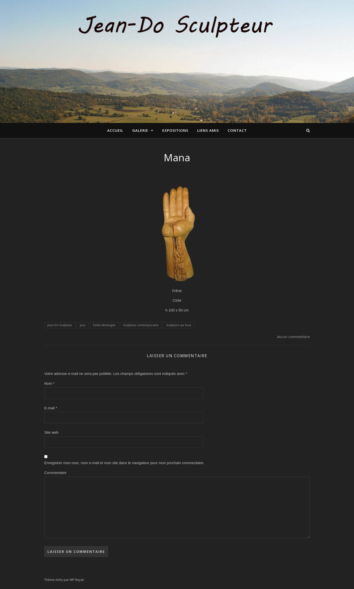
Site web (51, 432)
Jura (82, 325)
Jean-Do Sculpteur (59, 325)
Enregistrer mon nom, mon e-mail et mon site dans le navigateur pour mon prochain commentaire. (124, 463)
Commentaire (55, 473)
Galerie (140, 130)
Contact (237, 130)
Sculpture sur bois (178, 325)
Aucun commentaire (293, 336)
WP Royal (77, 579)
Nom (49, 383)
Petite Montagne (104, 325)
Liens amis (208, 130)
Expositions (175, 130)
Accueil (115, 130)
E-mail (50, 408)
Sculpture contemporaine (141, 325)
